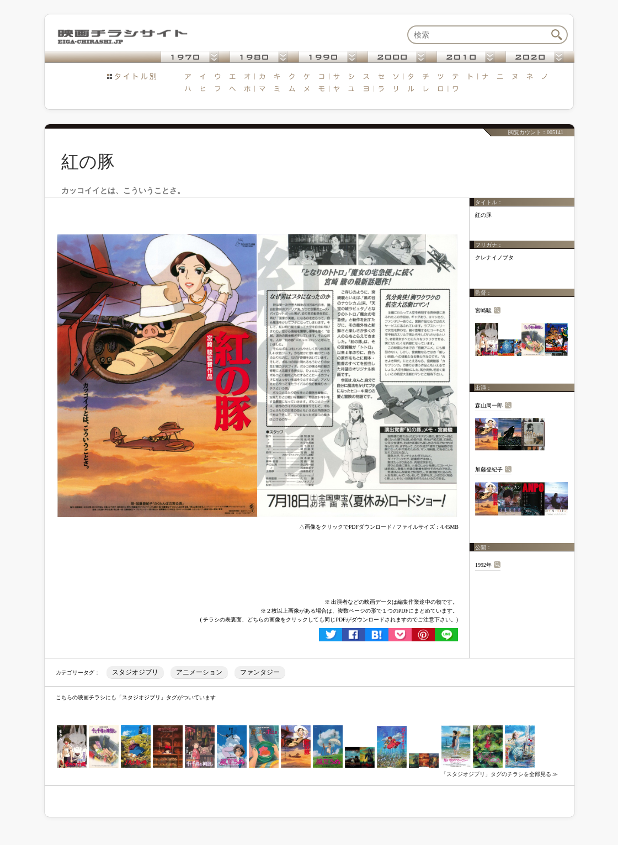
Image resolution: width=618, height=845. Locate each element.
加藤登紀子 (489, 469)
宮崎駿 (483, 310)
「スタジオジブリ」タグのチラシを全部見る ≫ (499, 774)
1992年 (483, 565)
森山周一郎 (489, 405)
